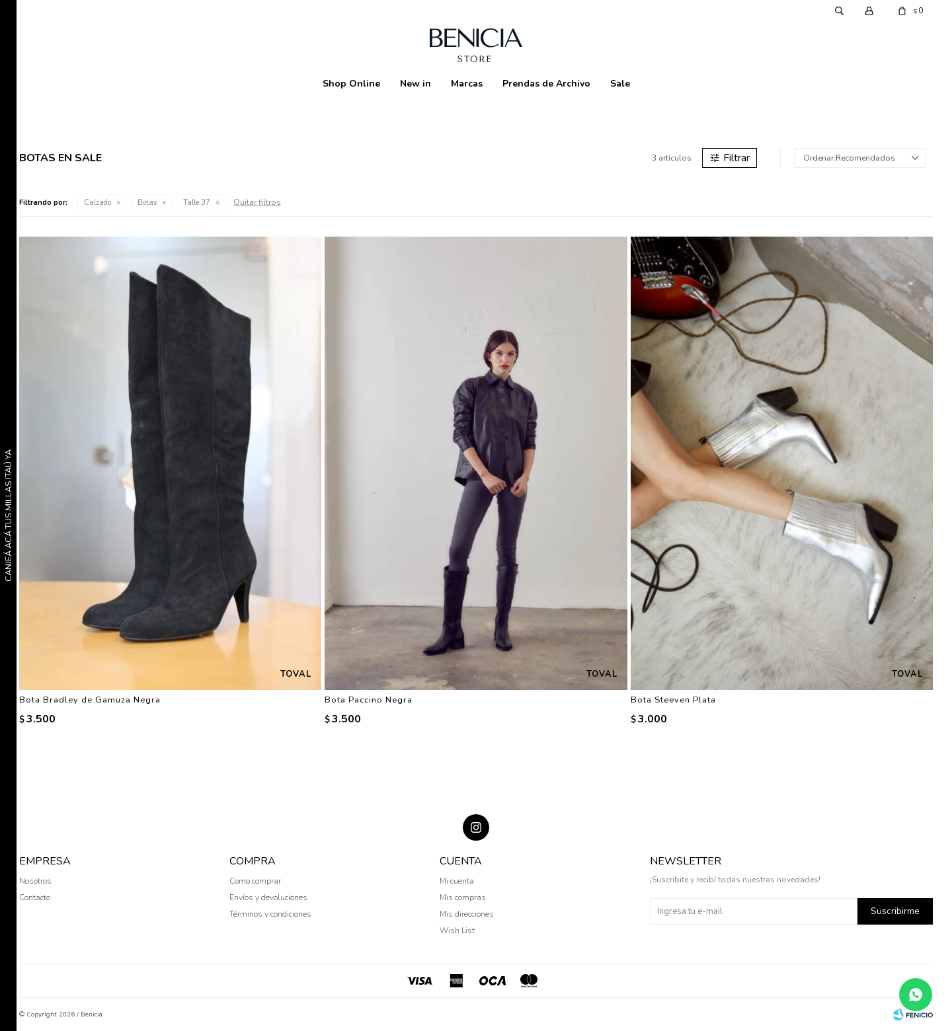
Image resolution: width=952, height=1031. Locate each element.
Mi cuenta (457, 881)
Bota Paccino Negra (369, 700)
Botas (147, 203)
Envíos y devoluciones (268, 897)
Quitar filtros (257, 202)
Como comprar (255, 881)
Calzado (97, 203)
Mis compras (463, 897)
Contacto (34, 897)
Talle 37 (196, 203)
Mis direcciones (467, 914)
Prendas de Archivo (546, 83)
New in (415, 83)
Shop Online (351, 83)
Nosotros (35, 881)
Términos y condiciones (270, 914)
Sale (620, 83)
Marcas (467, 83)
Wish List (457, 930)
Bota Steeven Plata (673, 700)
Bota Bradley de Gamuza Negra (90, 700)
